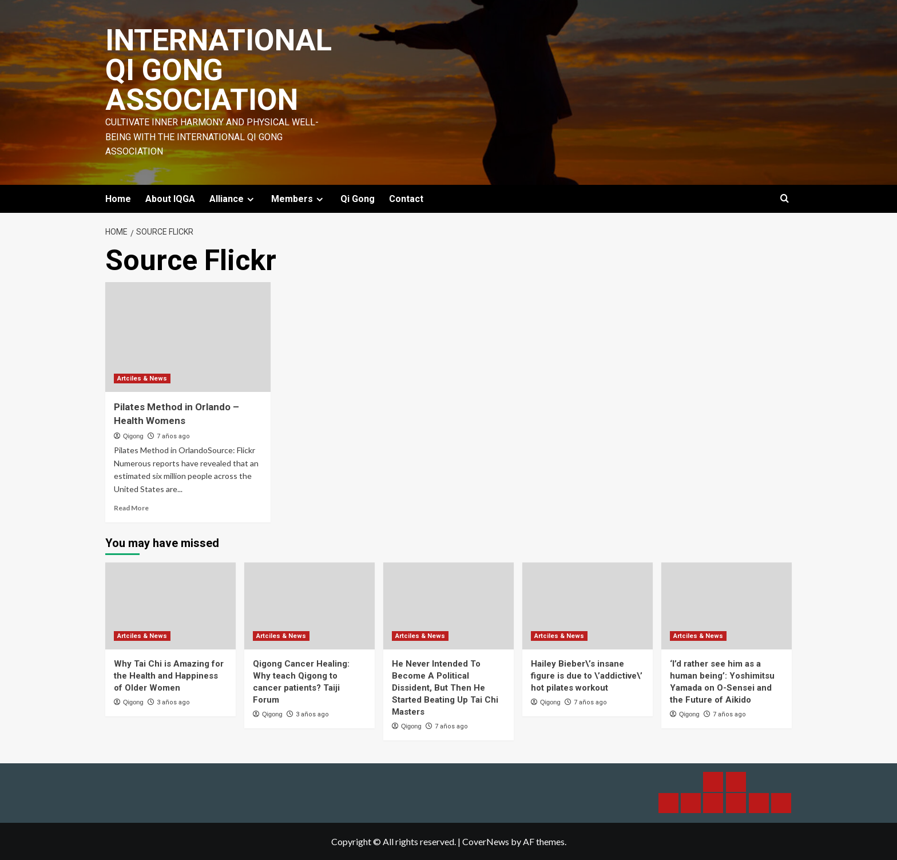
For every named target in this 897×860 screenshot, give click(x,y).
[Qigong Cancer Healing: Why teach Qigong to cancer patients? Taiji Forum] (309, 605)
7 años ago (173, 436)
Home (118, 198)
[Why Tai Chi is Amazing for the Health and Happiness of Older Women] (170, 605)
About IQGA (170, 198)
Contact (406, 198)
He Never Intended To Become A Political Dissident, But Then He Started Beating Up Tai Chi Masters (445, 688)
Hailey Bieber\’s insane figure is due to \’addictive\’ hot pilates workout (586, 676)
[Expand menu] (250, 199)
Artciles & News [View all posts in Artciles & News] (142, 378)
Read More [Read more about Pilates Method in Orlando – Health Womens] (131, 508)
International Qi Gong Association (218, 70)
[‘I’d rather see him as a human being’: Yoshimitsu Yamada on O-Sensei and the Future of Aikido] (726, 605)
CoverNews (485, 841)
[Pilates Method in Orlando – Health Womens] (188, 337)
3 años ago (173, 702)
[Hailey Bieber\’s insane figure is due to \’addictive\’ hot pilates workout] (587, 605)
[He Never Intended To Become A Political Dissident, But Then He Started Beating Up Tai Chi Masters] (448, 605)
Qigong (133, 436)
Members (298, 198)
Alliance (233, 198)
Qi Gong (357, 198)
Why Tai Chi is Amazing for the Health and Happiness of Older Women (169, 676)
